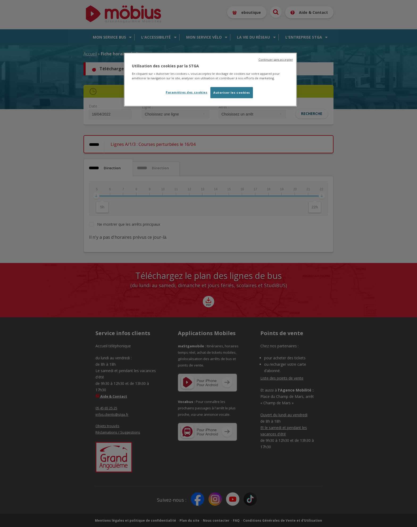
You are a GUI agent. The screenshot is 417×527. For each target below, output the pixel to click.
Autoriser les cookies (231, 92)
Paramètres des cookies (186, 92)
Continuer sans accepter (275, 59)
